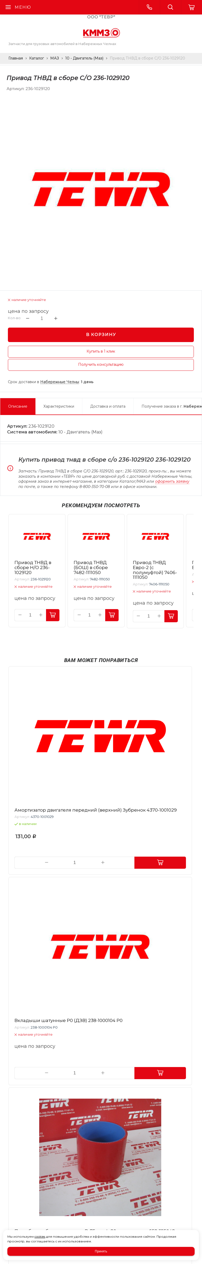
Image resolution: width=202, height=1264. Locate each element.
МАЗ (54, 58)
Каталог (36, 58)
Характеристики (58, 406)
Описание (17, 406)
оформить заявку (172, 481)
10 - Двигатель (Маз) (84, 58)
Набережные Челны (59, 382)
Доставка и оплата (107, 406)
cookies (39, 1236)
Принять (101, 1251)
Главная (15, 58)
